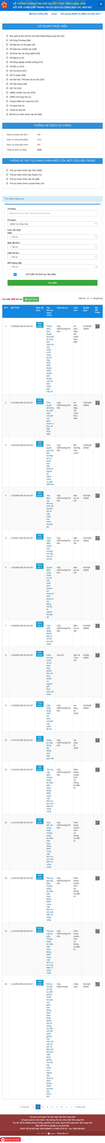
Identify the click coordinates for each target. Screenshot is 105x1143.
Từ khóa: (12, 209)
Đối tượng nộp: (15, 263)
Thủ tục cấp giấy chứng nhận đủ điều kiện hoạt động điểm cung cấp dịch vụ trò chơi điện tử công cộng (50, 790)
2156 (39, 150)
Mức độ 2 (40, 566)
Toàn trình (40, 704)
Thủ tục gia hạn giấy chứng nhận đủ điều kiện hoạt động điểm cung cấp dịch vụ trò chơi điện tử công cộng (50, 899)
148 (38, 134)
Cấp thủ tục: (13, 253)
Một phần (40, 324)
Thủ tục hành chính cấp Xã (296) (24, 179)
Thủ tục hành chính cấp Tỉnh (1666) (26, 170)
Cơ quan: (12, 220)
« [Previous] (33, 1107)
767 (38, 144)
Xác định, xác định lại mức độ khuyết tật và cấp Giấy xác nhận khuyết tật (50, 511)
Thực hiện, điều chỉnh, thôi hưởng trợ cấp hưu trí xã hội (50, 548)
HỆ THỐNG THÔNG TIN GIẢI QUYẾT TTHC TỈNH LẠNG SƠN (49, 3)
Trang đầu (24, 1107)
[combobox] (52, 223)
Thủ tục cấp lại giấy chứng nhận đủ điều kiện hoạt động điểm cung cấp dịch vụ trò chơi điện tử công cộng (50, 952)
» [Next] (71, 1107)
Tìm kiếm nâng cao (14, 199)
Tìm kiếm (52, 283)
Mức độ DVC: (14, 243)
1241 (39, 139)
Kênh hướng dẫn (39, 14)
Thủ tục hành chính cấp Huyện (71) (26, 175)
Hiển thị (82, 298)
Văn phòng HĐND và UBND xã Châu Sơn (80, 14)
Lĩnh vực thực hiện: (14, 231)
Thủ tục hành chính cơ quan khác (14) (27, 183)
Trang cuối (80, 1107)
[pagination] (89, 298)
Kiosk (54, 14)
